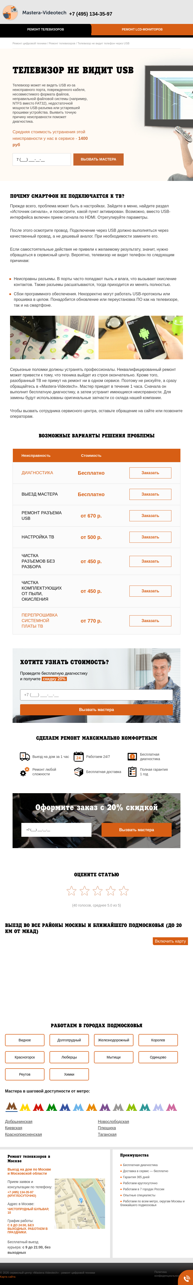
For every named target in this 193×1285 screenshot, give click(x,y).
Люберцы (69, 1057)
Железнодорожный (113, 1040)
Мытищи (114, 1057)
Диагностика (37, 472)
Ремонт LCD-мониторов (142, 29)
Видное (25, 1040)
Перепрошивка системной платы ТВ (40, 621)
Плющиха (107, 1128)
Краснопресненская (23, 1134)
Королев (158, 1040)
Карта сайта (7, 1276)
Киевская (13, 1128)
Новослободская (113, 1121)
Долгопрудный (69, 1040)
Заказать (150, 473)
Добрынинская (18, 1121)
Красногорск (25, 1057)
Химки (69, 1074)
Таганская (107, 1134)
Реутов (24, 1074)
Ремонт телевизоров (45, 29)
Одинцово (158, 1057)
